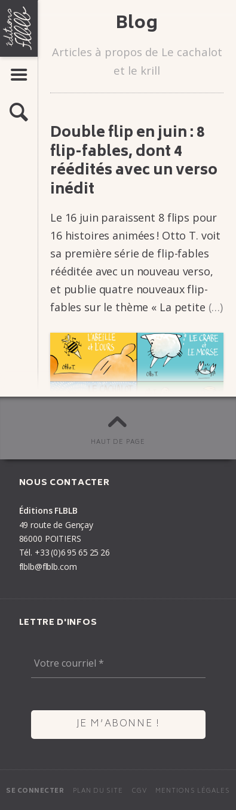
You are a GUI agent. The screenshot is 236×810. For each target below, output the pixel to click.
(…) (216, 307)
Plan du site (98, 791)
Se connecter (35, 791)
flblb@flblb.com (48, 566)
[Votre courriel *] (118, 663)
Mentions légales (192, 791)
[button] (19, 113)
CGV (139, 791)
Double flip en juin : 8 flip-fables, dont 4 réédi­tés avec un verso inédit (133, 161)
